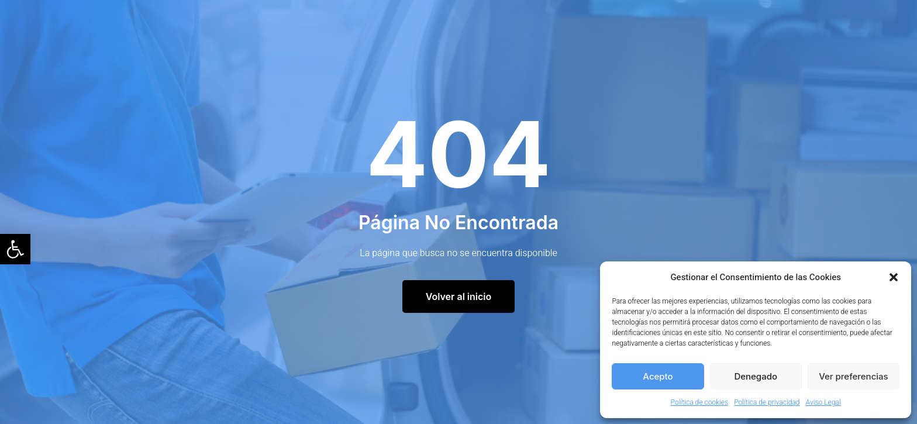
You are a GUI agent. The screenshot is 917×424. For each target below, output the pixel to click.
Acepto (658, 376)
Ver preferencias (853, 376)
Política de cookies (700, 402)
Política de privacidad (766, 402)
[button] (15, 249)
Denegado (755, 376)
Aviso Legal (823, 402)
